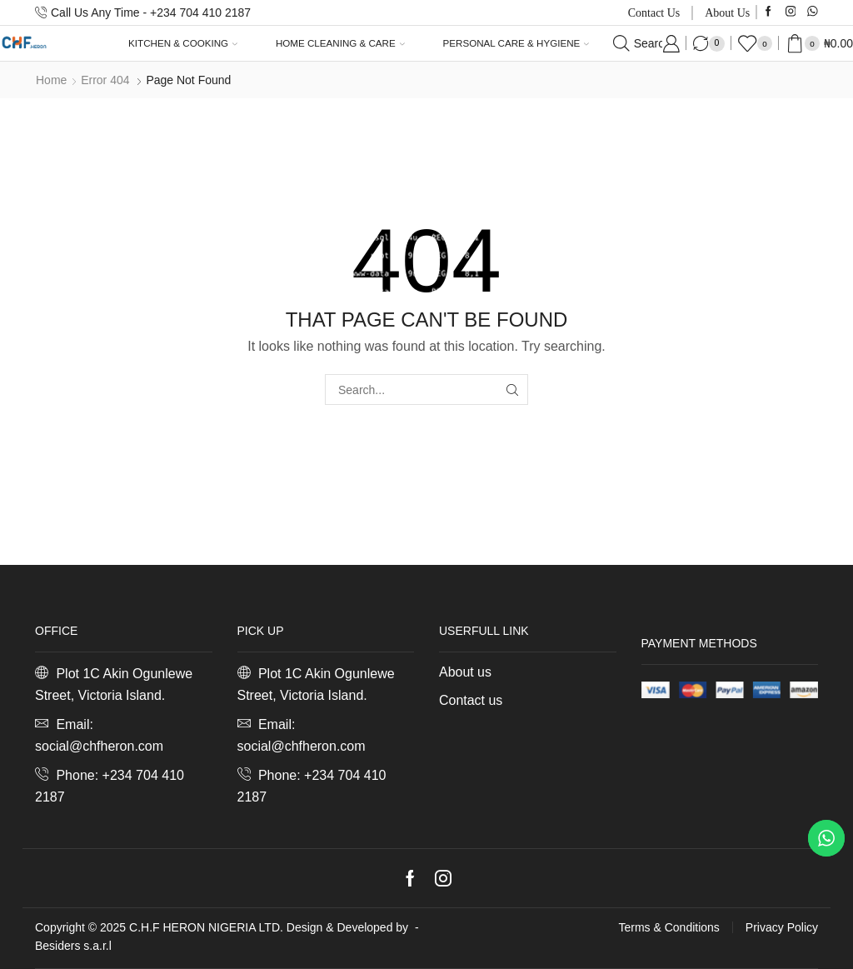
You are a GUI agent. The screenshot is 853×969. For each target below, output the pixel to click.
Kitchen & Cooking (182, 42)
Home (51, 80)
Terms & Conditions (668, 927)
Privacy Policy (782, 927)
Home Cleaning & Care (340, 42)
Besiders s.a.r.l (73, 945)
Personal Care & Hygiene (516, 42)
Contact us (654, 13)
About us (727, 13)
